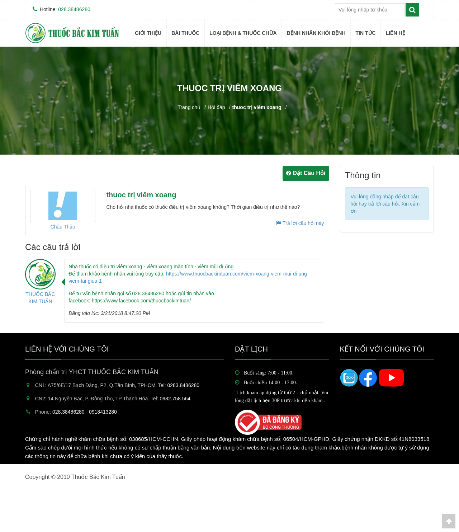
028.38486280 (74, 9)
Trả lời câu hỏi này (300, 223)
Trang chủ (189, 107)
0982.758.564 (175, 398)
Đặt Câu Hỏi (305, 173)
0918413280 (103, 412)
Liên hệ (395, 33)
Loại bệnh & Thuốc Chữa (243, 33)
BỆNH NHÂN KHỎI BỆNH (316, 33)
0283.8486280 (183, 385)
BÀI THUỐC (185, 33)
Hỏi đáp (216, 107)
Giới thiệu (148, 33)
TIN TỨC (366, 33)
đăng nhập (381, 196)
